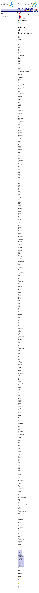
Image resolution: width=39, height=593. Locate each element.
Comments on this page (21, 564)
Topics (8, 10)
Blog (11, 11)
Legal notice (5, 11)
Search (19, 10)
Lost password (25, 20)
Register (23, 18)
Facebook (16, 11)
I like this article (20, 552)
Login (23, 17)
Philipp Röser (5, 16)
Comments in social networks (21, 558)
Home (3, 10)
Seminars (14, 10)
